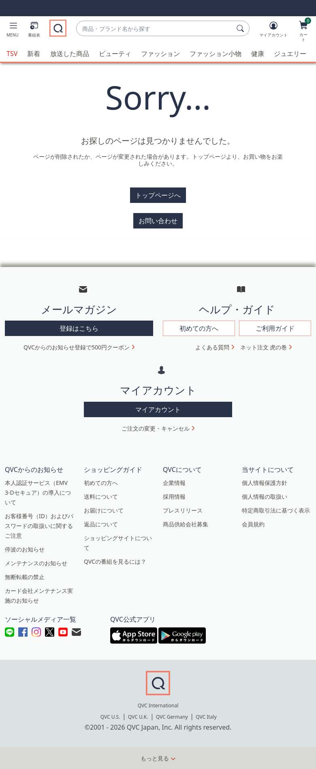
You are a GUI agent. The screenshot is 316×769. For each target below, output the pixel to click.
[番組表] (34, 31)
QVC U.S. (110, 716)
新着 (33, 53)
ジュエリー (290, 53)
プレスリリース (183, 510)
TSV (11, 53)
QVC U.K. (138, 716)
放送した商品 (69, 53)
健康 (257, 53)
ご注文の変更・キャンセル (156, 428)
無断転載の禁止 (25, 577)
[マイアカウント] (273, 31)
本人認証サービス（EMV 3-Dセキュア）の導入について (38, 492)
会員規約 (253, 524)
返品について (101, 524)
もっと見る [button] (155, 758)
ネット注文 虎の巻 (263, 347)
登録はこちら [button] (79, 328)
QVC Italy (206, 716)
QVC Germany (172, 716)
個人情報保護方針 (264, 483)
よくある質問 (212, 347)
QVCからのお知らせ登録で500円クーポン (76, 347)
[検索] (241, 28)
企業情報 (174, 483)
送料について (101, 496)
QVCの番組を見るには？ (115, 561)
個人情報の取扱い (264, 496)
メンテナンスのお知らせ (36, 563)
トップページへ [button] (158, 195)
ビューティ (115, 53)
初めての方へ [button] (198, 328)
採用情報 (174, 496)
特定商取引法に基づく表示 (276, 510)
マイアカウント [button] (158, 409)
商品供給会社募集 (185, 524)
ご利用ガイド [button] (275, 328)
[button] (12, 31)
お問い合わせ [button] (158, 220)
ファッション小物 (215, 53)
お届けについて (104, 510)
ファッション (160, 53)
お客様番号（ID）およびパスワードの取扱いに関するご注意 (39, 525)
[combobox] (155, 28)
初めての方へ (101, 483)
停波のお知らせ (25, 549)
